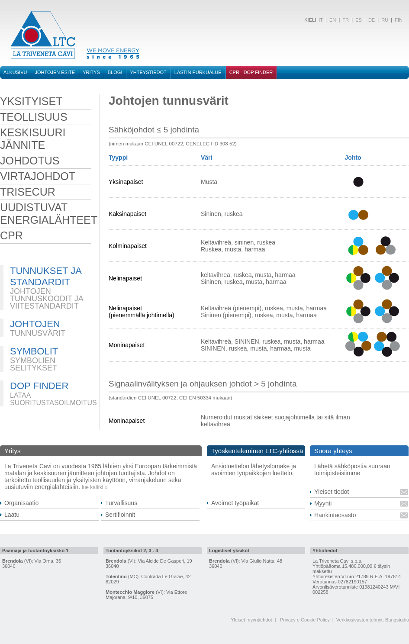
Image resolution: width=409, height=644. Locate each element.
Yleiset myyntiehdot (251, 619)
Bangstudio (397, 619)
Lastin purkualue (198, 72)
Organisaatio (21, 502)
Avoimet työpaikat (235, 502)
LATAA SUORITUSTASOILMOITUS (53, 399)
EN (332, 20)
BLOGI (115, 72)
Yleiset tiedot (331, 491)
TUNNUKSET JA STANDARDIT (45, 276)
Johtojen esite (55, 72)
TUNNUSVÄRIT (37, 333)
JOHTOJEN (35, 324)
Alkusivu (15, 72)
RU (384, 20)
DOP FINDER (39, 385)
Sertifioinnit (120, 514)
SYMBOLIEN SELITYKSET (33, 364)
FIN (399, 20)
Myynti (323, 503)
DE (371, 20)
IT (320, 20)
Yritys (91, 72)
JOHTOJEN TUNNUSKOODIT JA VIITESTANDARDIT (46, 298)
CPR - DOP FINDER (251, 72)
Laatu (11, 514)
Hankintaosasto (335, 515)
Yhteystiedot (148, 72)
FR (345, 20)
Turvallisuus (121, 502)
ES (358, 20)
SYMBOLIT (34, 351)
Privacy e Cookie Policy (305, 619)
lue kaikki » (94, 487)
